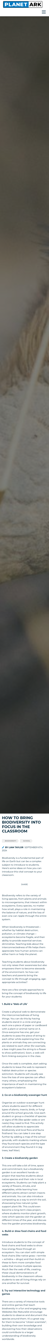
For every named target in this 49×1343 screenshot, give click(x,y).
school (26, 841)
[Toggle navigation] (44, 12)
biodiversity (10, 841)
